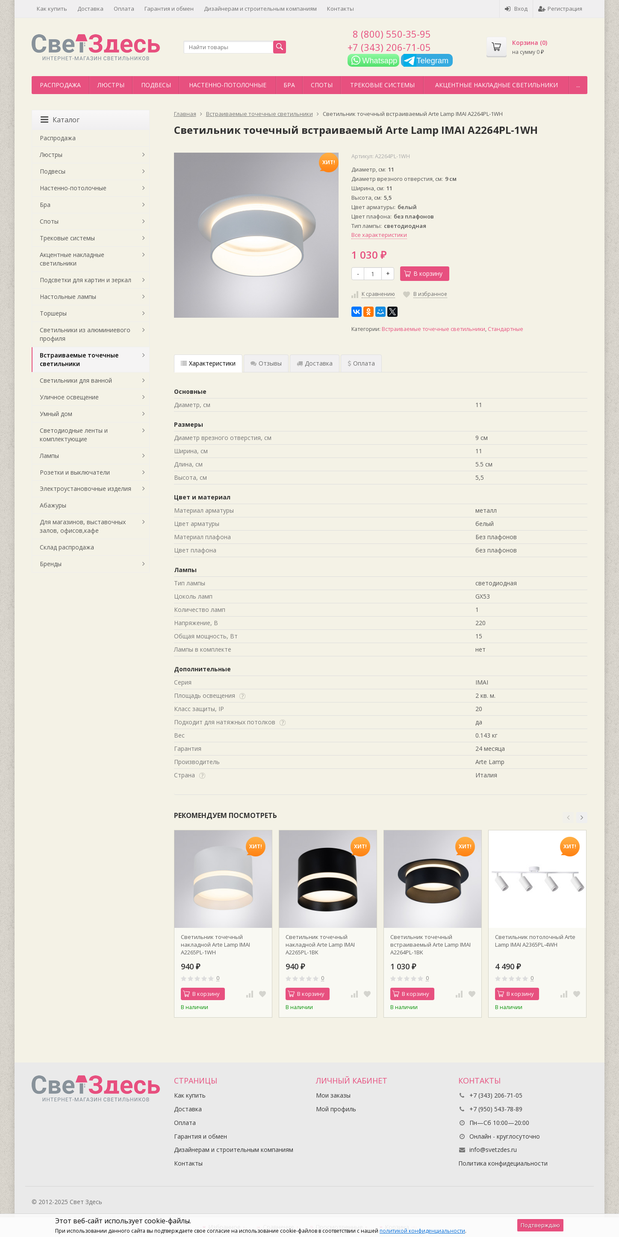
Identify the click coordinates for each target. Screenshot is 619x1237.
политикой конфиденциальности (422, 1230)
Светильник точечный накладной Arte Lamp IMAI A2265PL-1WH (215, 944)
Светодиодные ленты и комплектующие (74, 434)
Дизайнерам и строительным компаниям (260, 8)
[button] (568, 817)
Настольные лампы (68, 296)
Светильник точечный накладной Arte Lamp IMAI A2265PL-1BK (320, 944)
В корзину (423, 273)
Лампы (49, 456)
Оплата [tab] (361, 363)
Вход (516, 8)
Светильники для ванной (76, 380)
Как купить (52, 8)
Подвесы (156, 85)
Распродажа (60, 85)
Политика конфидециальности (503, 1163)
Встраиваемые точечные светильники (433, 329)
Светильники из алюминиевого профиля (85, 334)
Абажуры (53, 505)
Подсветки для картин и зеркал (85, 280)
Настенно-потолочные (227, 85)
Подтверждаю (540, 1225)
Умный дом (56, 414)
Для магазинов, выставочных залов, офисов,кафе (83, 526)
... (578, 85)
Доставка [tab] (315, 363)
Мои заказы (333, 1095)
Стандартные (505, 329)
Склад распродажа (67, 547)
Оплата (124, 8)
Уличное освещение (69, 397)
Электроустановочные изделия (85, 488)
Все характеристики (379, 235)
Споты (322, 85)
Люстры (110, 85)
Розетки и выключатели (75, 472)
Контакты (340, 8)
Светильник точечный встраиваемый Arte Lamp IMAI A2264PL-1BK (430, 944)
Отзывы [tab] (266, 363)
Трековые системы (382, 85)
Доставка (90, 8)
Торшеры (53, 313)
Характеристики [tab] (208, 363)
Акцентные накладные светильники (496, 85)
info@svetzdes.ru (493, 1149)
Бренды (51, 564)
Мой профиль (336, 1109)
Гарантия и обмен (169, 8)
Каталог (60, 119)
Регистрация (560, 8)
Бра (289, 85)
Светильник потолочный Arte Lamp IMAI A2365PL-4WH (535, 940)
